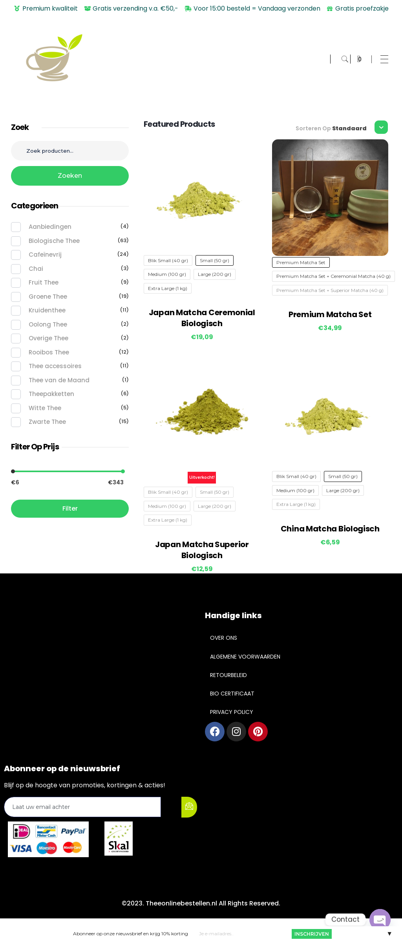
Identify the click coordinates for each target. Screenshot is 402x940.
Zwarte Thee (47, 422)
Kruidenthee (47, 310)
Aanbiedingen (50, 227)
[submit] (189, 807)
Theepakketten (51, 394)
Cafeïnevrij (45, 254)
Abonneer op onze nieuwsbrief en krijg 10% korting (130, 933)
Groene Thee (48, 296)
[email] (82, 807)
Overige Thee (48, 338)
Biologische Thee (54, 241)
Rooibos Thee (49, 352)
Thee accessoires (55, 366)
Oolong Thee (48, 324)
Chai (36, 269)
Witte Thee (45, 408)
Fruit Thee (43, 282)
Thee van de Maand (59, 380)
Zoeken (70, 175)
